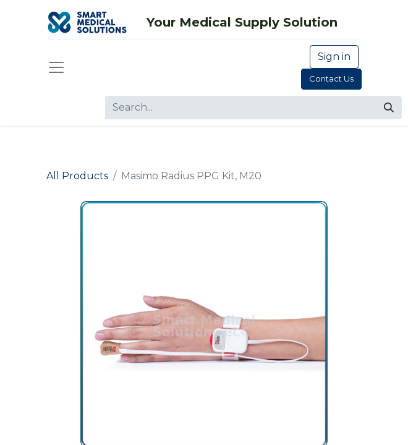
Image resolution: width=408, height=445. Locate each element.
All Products (77, 176)
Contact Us (331, 78)
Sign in (334, 56)
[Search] (389, 107)
